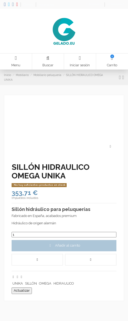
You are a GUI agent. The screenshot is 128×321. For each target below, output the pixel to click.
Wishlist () (94, 4)
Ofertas (28, 4)
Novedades (46, 4)
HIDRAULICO (63, 283)
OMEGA (45, 283)
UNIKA (17, 283)
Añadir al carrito (64, 245)
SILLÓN (31, 283)
